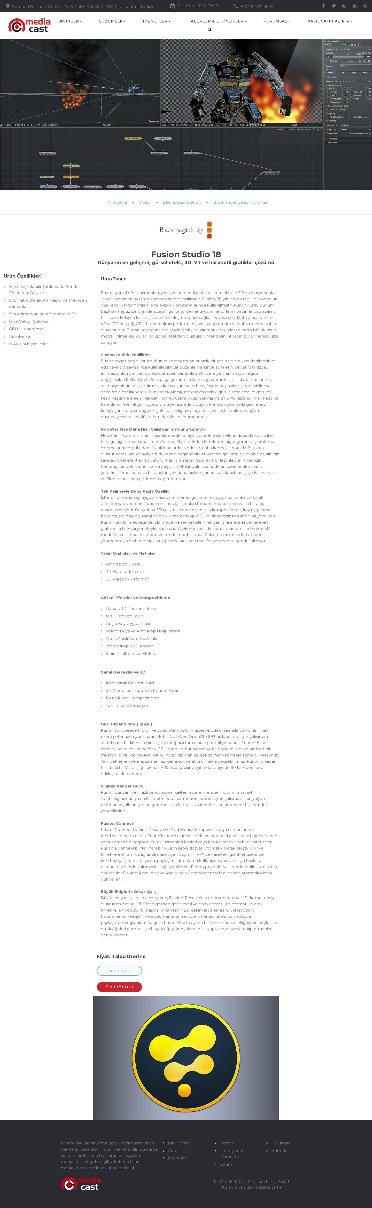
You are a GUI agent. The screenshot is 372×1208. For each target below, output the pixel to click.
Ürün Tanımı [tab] (114, 279)
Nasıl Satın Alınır (328, 21)
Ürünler (68, 21)
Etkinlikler (177, 1158)
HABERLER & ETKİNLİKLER (216, 21)
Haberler (280, 1150)
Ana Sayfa (117, 202)
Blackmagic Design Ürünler (240, 202)
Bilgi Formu (179, 1143)
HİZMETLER (155, 21)
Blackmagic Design (182, 202)
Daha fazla (119, 970)
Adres (173, 1150)
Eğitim (226, 1164)
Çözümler (111, 21)
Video (144, 202)
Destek (227, 1143)
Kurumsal (275, 21)
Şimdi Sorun (120, 986)
